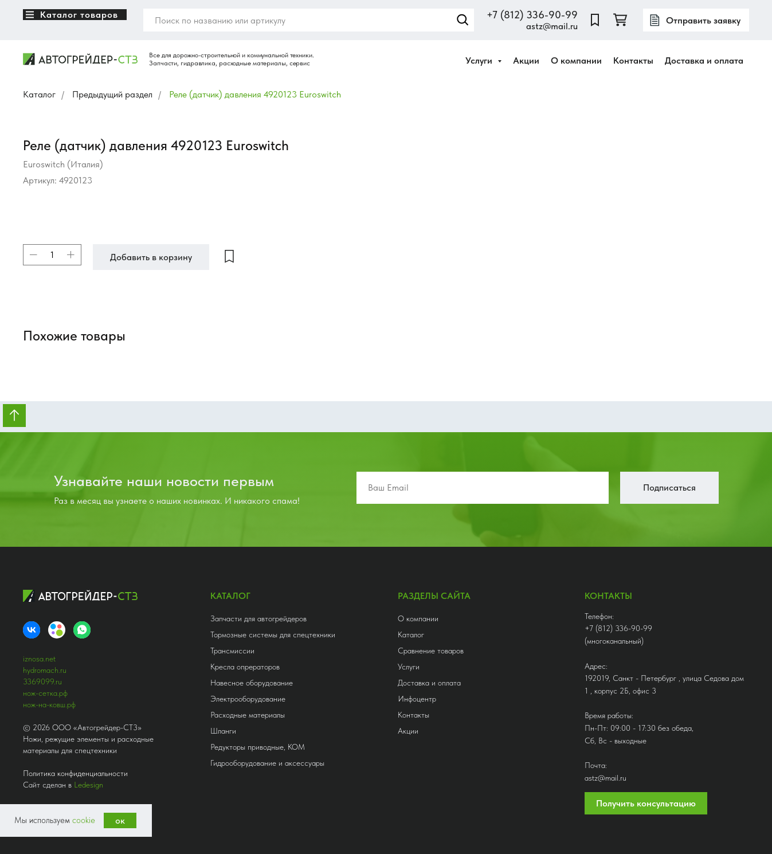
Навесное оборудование (251, 682)
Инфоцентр (417, 698)
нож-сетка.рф (45, 693)
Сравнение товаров (431, 650)
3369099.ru (42, 681)
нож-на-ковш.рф (49, 704)
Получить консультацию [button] (646, 803)
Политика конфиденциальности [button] (75, 773)
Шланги (223, 730)
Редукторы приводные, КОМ (257, 746)
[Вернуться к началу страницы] (14, 415)
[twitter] (620, 20)
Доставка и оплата (704, 60)
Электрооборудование (247, 698)
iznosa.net (39, 658)
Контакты (633, 60)
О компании (576, 60)
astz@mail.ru (552, 26)
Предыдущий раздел (112, 94)
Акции (526, 60)
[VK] (31, 629)
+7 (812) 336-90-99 (532, 15)
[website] (595, 20)
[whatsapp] (82, 629)
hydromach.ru (44, 670)
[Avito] (56, 629)
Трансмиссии (232, 650)
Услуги (409, 666)
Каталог (39, 94)
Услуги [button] (480, 60)
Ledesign (88, 784)
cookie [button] (83, 820)
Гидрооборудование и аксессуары (267, 762)
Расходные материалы (247, 714)
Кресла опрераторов (245, 666)
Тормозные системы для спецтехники (272, 634)
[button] (696, 20)
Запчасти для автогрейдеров (258, 618)
